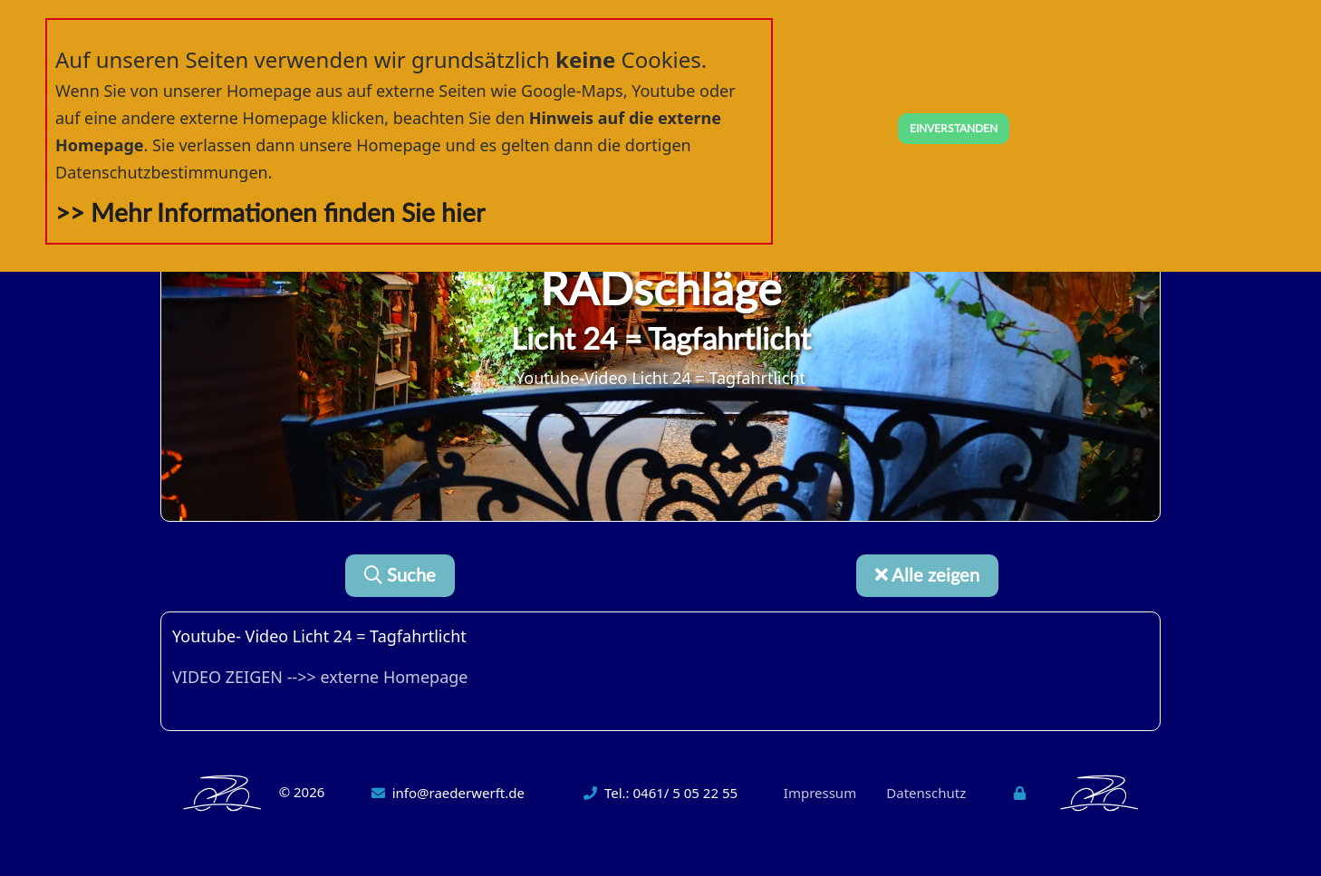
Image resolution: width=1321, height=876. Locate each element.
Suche (400, 575)
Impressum (820, 793)
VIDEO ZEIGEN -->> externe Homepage (320, 677)
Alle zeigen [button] (927, 575)
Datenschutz (926, 793)
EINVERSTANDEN (954, 128)
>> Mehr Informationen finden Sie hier (270, 213)
